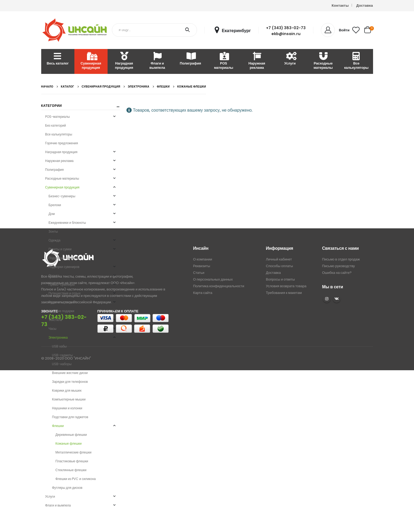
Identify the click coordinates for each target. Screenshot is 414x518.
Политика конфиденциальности (218, 286)
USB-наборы (61, 364)
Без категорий (55, 125)
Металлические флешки (73, 452)
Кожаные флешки (68, 443)
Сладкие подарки (61, 311)
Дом (51, 213)
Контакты (340, 5)
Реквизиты (201, 266)
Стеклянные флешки (70, 470)
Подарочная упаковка (64, 258)
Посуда (53, 275)
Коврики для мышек (66, 390)
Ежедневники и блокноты (67, 222)
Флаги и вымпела (157, 61)
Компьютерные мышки (69, 399)
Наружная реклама (256, 61)
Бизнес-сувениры (61, 196)
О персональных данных (213, 279)
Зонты (53, 231)
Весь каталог (58, 59)
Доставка (364, 5)
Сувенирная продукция (91, 61)
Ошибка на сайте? (337, 272)
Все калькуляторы (356, 61)
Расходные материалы (323, 61)
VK (337, 299)
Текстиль (55, 319)
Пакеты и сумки (59, 249)
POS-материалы (57, 116)
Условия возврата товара (286, 286)
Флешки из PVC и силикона (75, 479)
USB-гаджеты (62, 355)
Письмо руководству (338, 266)
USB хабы (59, 346)
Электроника (58, 337)
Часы (52, 328)
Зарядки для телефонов (70, 381)
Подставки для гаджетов (70, 417)
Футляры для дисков (67, 487)
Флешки (58, 426)
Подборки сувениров (63, 266)
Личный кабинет (279, 259)
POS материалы (223, 61)
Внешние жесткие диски (70, 372)
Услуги (289, 59)
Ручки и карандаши (62, 302)
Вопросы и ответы (280, 279)
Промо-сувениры (61, 284)
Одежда (54, 240)
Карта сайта (202, 292)
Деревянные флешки (71, 434)
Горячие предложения (61, 143)
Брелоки (54, 205)
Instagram (327, 299)
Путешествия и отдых (64, 293)
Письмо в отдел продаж (341, 259)
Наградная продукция (124, 61)
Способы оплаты (279, 266)
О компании (202, 259)
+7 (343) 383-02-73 (286, 28)
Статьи (198, 272)
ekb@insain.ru (286, 33)
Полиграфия (190, 59)
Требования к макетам (284, 292)
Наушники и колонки (67, 408)
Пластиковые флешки (71, 461)
